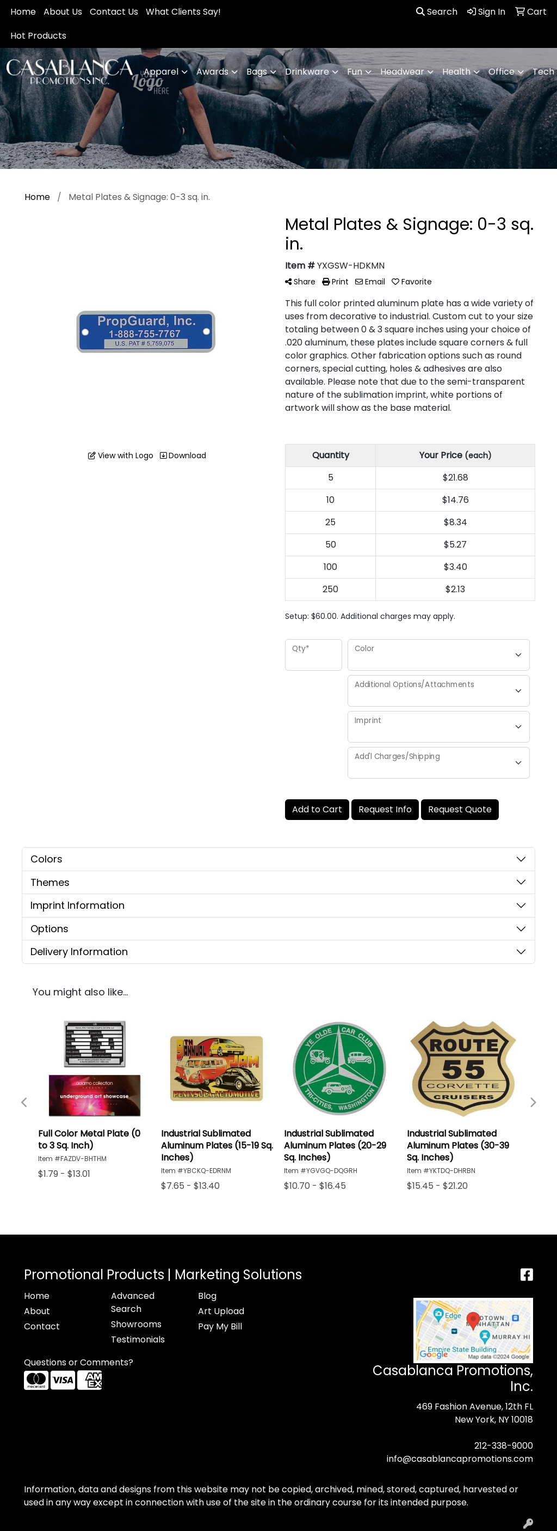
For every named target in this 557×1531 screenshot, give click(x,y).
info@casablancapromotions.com (460, 1459)
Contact (42, 1326)
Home (23, 11)
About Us (63, 11)
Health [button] (456, 71)
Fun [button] (354, 71)
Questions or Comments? (78, 1362)
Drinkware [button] (307, 71)
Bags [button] (256, 71)
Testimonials (138, 1339)
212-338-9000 (503, 1445)
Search (436, 11)
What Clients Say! (183, 11)
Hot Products (38, 35)
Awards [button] (212, 71)
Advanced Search (132, 1302)
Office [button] (501, 71)
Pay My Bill (220, 1326)
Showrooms (136, 1324)
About (37, 1311)
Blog (207, 1296)
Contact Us (114, 11)
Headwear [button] (402, 71)
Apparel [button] (161, 71)
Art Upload (221, 1311)
